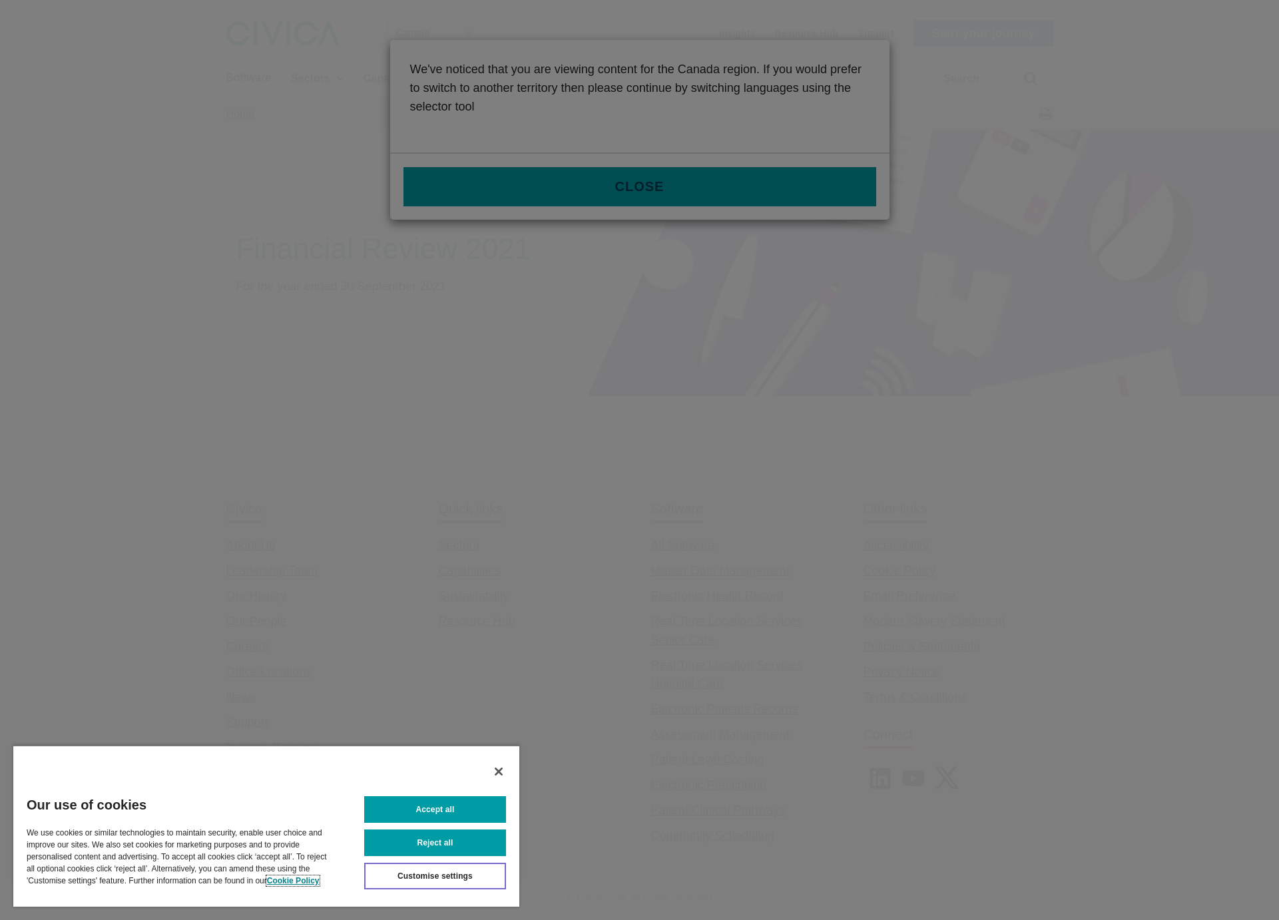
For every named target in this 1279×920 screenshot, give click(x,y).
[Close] (498, 771)
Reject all (435, 842)
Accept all (435, 809)
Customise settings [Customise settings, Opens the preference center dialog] (435, 876)
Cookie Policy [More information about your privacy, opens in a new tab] (293, 880)
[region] (266, 826)
